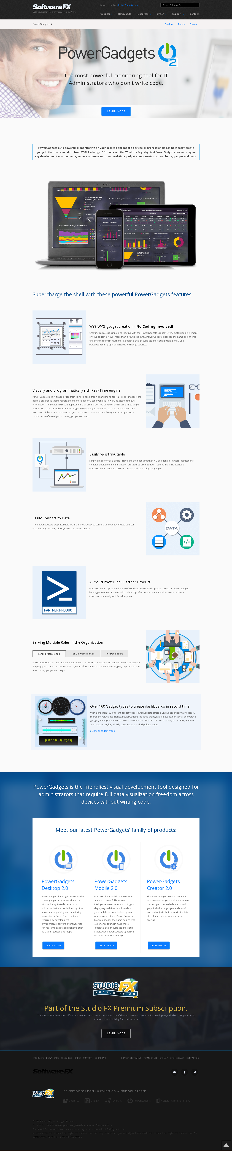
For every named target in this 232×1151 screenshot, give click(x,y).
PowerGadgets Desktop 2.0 (58, 884)
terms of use (150, 1058)
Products (38, 1058)
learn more (116, 111)
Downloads (124, 13)
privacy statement (131, 1058)
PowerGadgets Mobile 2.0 (110, 884)
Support (87, 1058)
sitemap (164, 1058)
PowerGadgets (41, 24)
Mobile (181, 24)
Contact (194, 13)
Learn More (116, 1033)
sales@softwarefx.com (127, 5)
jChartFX (117, 1100)
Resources (66, 1058)
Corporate (100, 1058)
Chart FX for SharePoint (176, 1100)
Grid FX (95, 1100)
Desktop (169, 24)
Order (77, 1058)
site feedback (177, 1058)
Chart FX (74, 1100)
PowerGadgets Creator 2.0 (163, 884)
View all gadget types (103, 730)
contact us (192, 1058)
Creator (194, 24)
